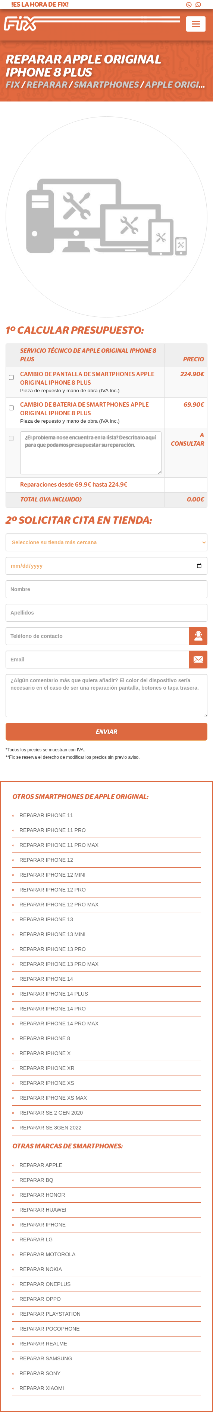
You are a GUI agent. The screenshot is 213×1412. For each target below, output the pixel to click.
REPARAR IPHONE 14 (46, 979)
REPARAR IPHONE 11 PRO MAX (58, 845)
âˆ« (106, 542)
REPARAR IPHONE (42, 1225)
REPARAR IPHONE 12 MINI (52, 875)
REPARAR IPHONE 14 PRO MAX (58, 1023)
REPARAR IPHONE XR (47, 1068)
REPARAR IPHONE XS (46, 1083)
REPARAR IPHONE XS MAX (53, 1098)
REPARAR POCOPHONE (49, 1329)
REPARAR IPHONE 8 (44, 1038)
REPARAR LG (36, 1239)
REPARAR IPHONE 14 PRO (52, 1009)
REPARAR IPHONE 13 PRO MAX (58, 964)
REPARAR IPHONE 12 (46, 860)
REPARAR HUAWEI (42, 1210)
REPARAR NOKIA (40, 1269)
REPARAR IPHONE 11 (46, 815)
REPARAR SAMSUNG (45, 1358)
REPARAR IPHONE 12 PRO (52, 890)
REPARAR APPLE (40, 1165)
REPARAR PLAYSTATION (50, 1314)
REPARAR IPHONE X (45, 1053)
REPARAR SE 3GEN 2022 (50, 1128)
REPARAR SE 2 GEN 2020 (51, 1113)
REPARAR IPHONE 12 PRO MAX (58, 905)
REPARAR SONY (39, 1373)
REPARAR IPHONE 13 (46, 919)
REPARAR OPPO (40, 1299)
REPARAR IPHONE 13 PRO (52, 949)
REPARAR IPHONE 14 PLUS (53, 994)
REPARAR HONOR (42, 1195)
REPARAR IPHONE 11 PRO (52, 830)
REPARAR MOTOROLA (47, 1254)
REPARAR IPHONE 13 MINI (52, 934)
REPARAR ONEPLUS (45, 1284)
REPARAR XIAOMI (41, 1388)
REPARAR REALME (43, 1344)
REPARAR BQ (36, 1180)
